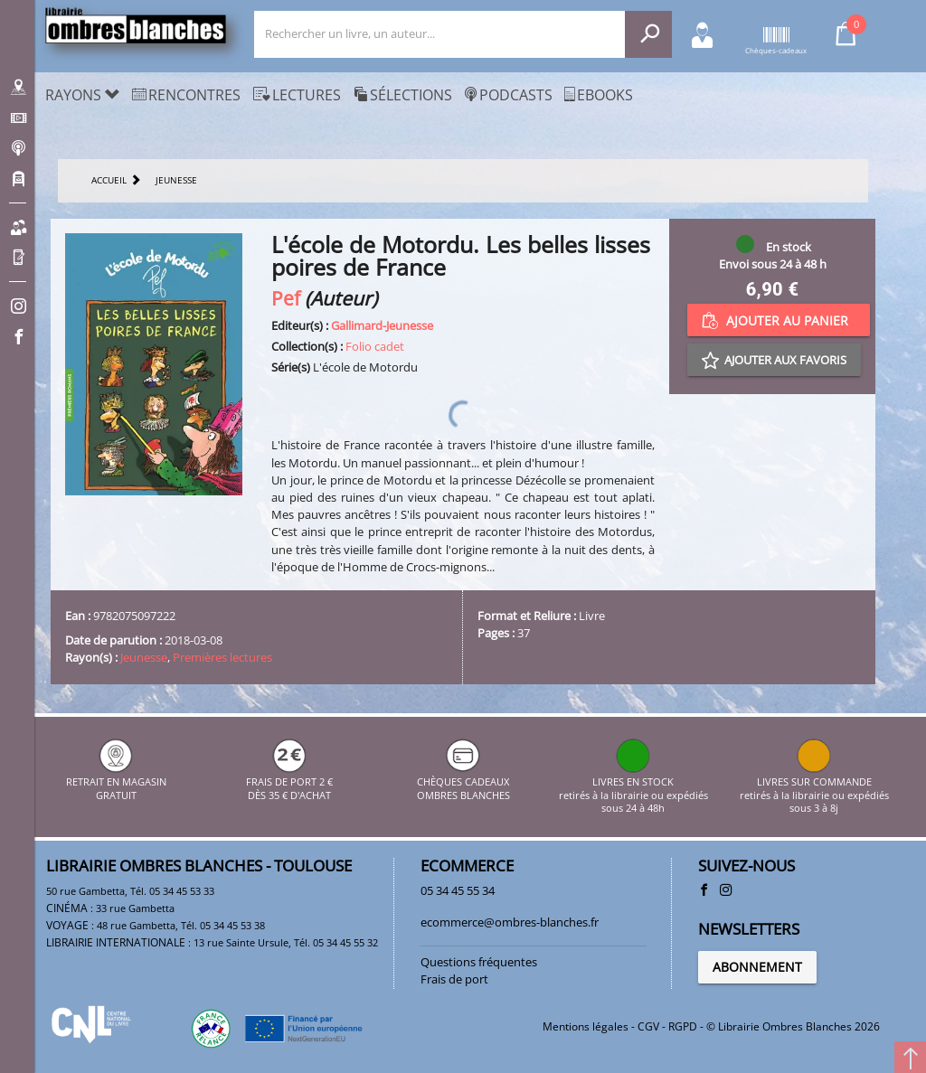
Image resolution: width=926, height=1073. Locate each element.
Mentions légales (585, 1026)
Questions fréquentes (478, 962)
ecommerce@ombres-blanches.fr (509, 922)
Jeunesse (143, 657)
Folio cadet (374, 346)
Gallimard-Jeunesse (382, 325)
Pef (285, 298)
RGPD (682, 1026)
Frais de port (454, 979)
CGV (648, 1026)
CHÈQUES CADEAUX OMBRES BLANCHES (463, 782)
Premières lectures (222, 657)
